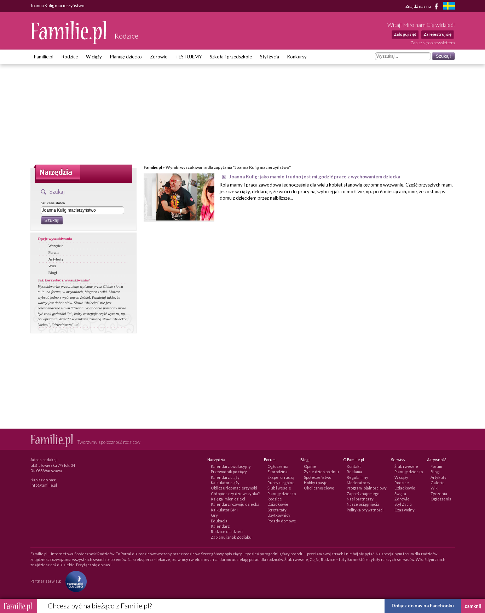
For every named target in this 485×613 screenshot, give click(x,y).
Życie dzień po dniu (321, 471)
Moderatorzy (358, 482)
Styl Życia (403, 504)
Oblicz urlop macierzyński (234, 488)
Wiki (52, 266)
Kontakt (354, 466)
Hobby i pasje (316, 482)
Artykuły (56, 259)
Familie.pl (43, 56)
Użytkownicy (278, 515)
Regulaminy (357, 477)
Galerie (438, 482)
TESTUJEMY (188, 56)
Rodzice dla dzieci (227, 531)
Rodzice (70, 56)
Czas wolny (404, 510)
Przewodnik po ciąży (229, 471)
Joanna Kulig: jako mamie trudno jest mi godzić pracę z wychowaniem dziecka (314, 176)
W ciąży (94, 56)
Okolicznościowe (319, 488)
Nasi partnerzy (360, 499)
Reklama (354, 471)
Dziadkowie (277, 504)
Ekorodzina (277, 471)
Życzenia (439, 493)
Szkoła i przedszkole (231, 56)
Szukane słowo (53, 203)
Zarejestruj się (437, 34)
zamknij (472, 606)
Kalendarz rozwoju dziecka (235, 504)
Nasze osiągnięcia (363, 504)
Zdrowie (158, 56)
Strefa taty (277, 510)
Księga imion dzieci (228, 499)
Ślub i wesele (279, 488)
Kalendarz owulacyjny (231, 466)
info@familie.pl (43, 485)
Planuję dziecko (126, 56)
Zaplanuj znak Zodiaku (231, 537)
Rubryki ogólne (281, 482)
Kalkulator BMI (224, 510)
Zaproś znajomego (363, 493)
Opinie (310, 466)
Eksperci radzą (280, 477)
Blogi (52, 272)
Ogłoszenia (277, 466)
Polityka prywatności (365, 510)
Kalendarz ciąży (225, 477)
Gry (214, 515)
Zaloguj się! (405, 34)
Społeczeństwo (317, 477)
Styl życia (269, 56)
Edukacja (219, 521)
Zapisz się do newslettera (432, 42)
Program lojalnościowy (367, 488)
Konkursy (297, 56)
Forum (53, 252)
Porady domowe (281, 521)
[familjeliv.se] (449, 6)
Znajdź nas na (422, 6)
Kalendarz (220, 526)
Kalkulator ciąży (225, 482)
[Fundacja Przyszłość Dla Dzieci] (74, 581)
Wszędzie (56, 246)
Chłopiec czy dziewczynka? (235, 493)
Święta (400, 493)
